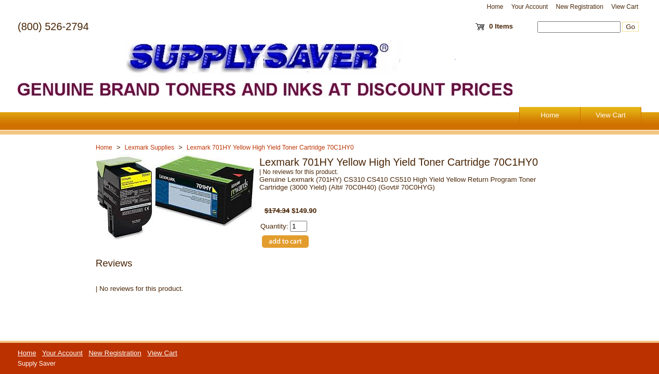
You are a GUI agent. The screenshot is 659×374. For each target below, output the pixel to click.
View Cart (624, 6)
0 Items (501, 26)
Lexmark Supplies (149, 147)
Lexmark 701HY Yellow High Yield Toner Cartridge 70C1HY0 (270, 147)
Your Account (529, 6)
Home (495, 6)
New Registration (579, 6)
